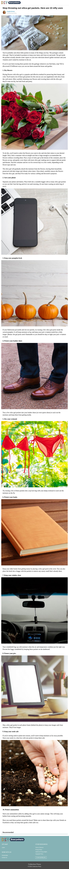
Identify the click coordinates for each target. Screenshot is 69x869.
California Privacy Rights (41, 851)
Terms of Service (39, 847)
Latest (3, 847)
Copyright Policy (39, 854)
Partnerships (5, 855)
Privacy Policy (38, 849)
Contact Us (4, 857)
